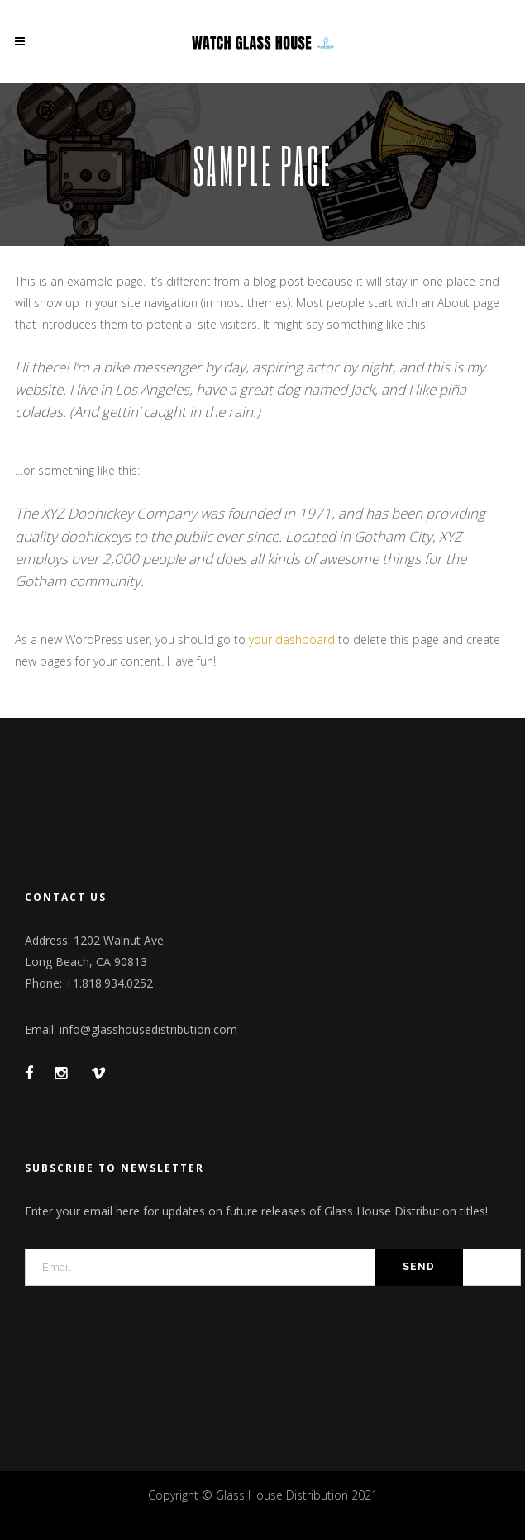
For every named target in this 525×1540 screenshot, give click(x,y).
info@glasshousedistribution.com (148, 1029)
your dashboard (292, 639)
